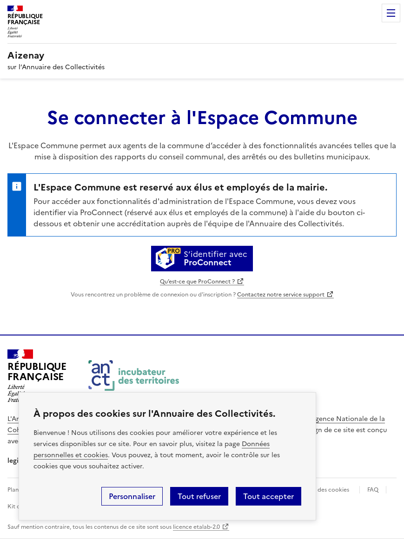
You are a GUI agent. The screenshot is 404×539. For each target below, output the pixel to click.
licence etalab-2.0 (196, 527)
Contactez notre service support (281, 294)
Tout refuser (199, 496)
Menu (391, 13)
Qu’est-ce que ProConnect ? (197, 281)
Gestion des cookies (322, 490)
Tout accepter (268, 496)
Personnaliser (132, 496)
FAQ (372, 490)
